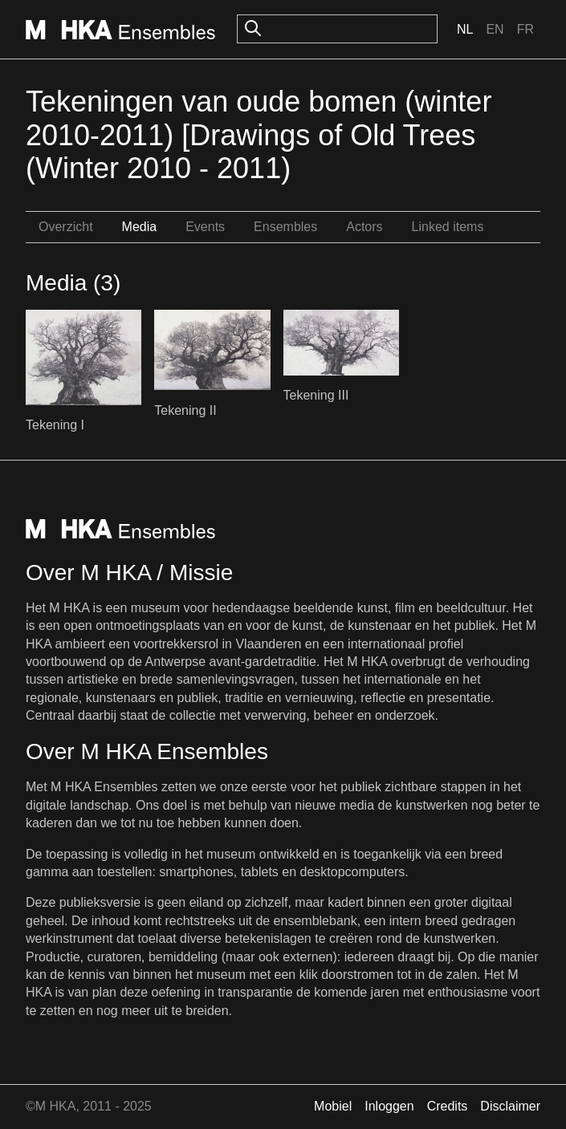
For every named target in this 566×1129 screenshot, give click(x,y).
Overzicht (66, 227)
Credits (447, 1106)
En (494, 29)
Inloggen (388, 1106)
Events (205, 227)
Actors (364, 227)
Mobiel (333, 1106)
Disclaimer (510, 1106)
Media (139, 227)
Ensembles (285, 227)
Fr (525, 29)
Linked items (448, 227)
